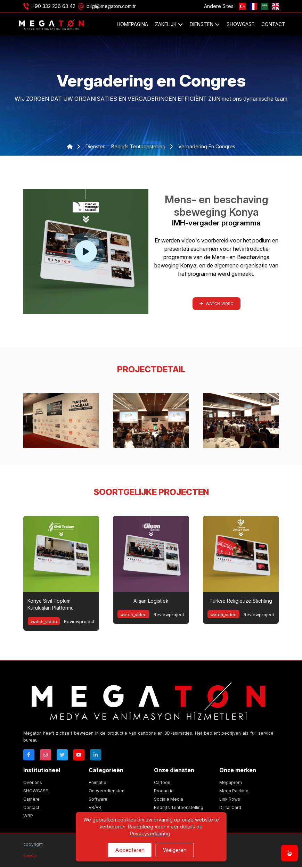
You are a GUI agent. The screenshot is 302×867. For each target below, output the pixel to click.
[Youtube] (78, 754)
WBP (28, 815)
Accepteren (130, 850)
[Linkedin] (95, 754)
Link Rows (229, 799)
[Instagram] (45, 754)
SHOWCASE (240, 24)
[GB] (275, 6)
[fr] (253, 6)
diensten (95, 146)
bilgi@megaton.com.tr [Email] (111, 6)
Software (98, 799)
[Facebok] (28, 754)
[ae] (264, 6)
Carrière (31, 799)
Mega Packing (233, 790)
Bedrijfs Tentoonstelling (178, 807)
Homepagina (132, 24)
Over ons (32, 782)
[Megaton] (148, 699)
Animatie (97, 782)
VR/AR (95, 807)
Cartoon (162, 782)
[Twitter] (62, 754)
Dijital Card (230, 807)
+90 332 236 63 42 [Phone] (53, 6)
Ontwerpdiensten (106, 790)
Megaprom (230, 782)
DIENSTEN (205, 24)
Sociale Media (168, 799)
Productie (164, 790)
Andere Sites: (219, 6)
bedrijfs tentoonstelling (139, 146)
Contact (273, 24)
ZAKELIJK (169, 24)
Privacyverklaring (150, 833)
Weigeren (175, 850)
